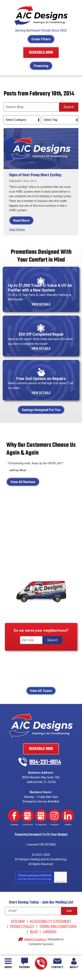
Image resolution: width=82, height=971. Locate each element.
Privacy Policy (31, 879)
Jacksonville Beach (28, 669)
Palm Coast (36, 674)
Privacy (58, 881)
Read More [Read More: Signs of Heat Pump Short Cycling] (21, 220)
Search (69, 107)
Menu (8, 967)
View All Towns (41, 691)
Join (69, 911)
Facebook (14, 815)
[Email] (41, 911)
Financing (41, 66)
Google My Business (27, 815)
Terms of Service (43, 879)
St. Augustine (49, 679)
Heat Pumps (17, 229)
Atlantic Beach (26, 658)
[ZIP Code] (31, 640)
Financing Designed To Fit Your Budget (41, 834)
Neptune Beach (57, 669)
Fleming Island (30, 664)
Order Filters (41, 39)
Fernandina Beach (53, 658)
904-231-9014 (41, 963)
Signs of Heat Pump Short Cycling (35, 175)
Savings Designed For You (41, 410)
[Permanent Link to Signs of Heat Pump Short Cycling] (41, 148)
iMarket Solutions (35, 939)
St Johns (29, 679)
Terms (63, 881)
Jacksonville (53, 664)
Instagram (54, 815)
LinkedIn (68, 815)
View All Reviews (22, 482)
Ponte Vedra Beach (62, 674)
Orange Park (15, 674)
